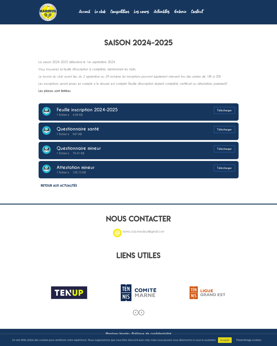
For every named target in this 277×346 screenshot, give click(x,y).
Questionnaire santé (78, 129)
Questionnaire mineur (79, 148)
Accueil (84, 12)
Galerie (180, 12)
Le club (100, 12)
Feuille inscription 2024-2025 (87, 110)
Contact (197, 12)
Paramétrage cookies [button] (248, 340)
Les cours (141, 12)
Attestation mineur (76, 167)
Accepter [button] (225, 340)
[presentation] (135, 312)
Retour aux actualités (59, 185)
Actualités (162, 12)
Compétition (119, 12)
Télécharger (224, 110)
